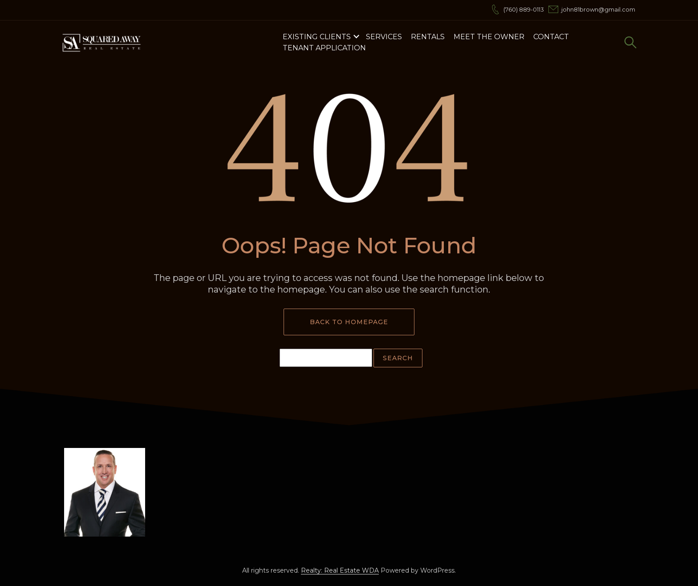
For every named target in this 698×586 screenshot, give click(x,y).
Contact (551, 37)
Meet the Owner (489, 37)
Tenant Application (324, 48)
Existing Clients (317, 37)
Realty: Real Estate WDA (340, 570)
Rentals (428, 37)
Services (384, 37)
